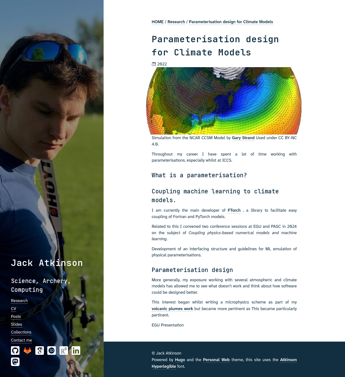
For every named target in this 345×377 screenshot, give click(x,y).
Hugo (180, 359)
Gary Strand (243, 137)
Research (19, 300)
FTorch (234, 210)
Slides (16, 324)
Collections (21, 332)
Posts (16, 316)
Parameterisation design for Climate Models (231, 21)
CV (13, 308)
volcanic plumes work (172, 308)
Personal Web (216, 359)
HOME (158, 21)
